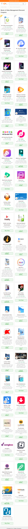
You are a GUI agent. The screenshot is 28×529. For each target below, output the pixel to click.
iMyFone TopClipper (21, 158)
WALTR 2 (21, 267)
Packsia (7, 428)
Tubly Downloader (21, 405)
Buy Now (7, 208)
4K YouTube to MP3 (21, 48)
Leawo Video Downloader (7, 362)
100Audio (21, 495)
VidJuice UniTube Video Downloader (21, 95)
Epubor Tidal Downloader (7, 406)
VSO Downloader (7, 244)
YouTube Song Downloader (7, 293)
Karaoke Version (7, 495)
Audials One (21, 71)
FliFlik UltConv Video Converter (7, 159)
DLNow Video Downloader (7, 203)
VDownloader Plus (7, 315)
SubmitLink (21, 472)
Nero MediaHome (21, 384)
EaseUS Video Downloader (7, 49)
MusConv (21, 180)
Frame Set (21, 360)
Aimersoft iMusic (21, 223)
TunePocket (21, 428)
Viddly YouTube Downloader (7, 224)
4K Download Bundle (7, 137)
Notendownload (7, 516)
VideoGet (7, 267)
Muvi (21, 244)
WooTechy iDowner (7, 180)
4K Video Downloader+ (7, 25)
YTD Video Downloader (21, 26)
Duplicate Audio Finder (21, 451)
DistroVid (21, 201)
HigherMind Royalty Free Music (7, 472)
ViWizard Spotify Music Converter (7, 95)
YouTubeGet (7, 384)
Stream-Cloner (21, 315)
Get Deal (21, 56)
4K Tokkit (21, 139)
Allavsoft (7, 117)
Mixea (20, 116)
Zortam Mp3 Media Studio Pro (7, 337)
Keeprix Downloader (7, 71)
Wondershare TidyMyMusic (21, 337)
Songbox (7, 448)
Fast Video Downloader (21, 293)
